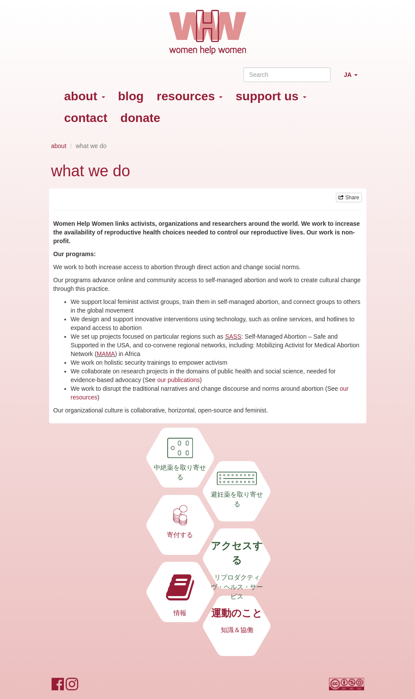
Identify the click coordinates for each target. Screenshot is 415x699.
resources (190, 96)
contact (86, 118)
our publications (178, 379)
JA (354, 78)
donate (140, 118)
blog (131, 96)
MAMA (105, 353)
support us (271, 96)
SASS (233, 336)
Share (349, 198)
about (84, 96)
